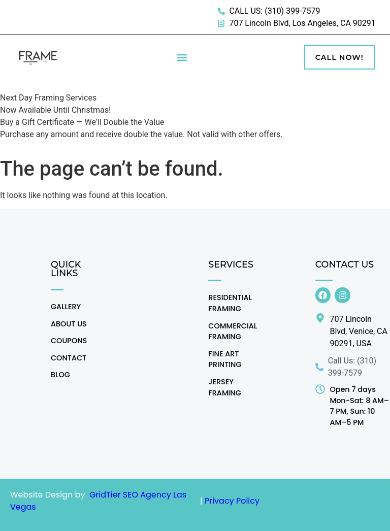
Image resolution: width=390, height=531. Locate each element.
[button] (181, 57)
